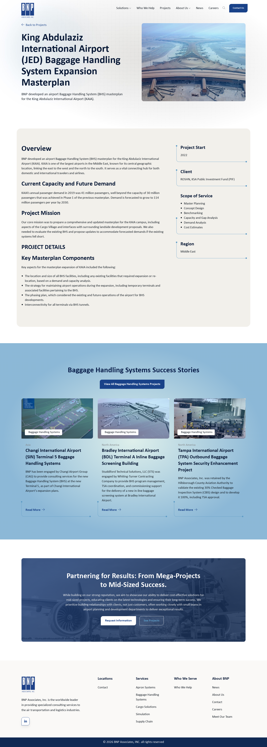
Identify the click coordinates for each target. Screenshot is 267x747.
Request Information (118, 620)
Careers (213, 8)
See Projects (151, 620)
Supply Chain (144, 721)
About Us (183, 8)
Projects (165, 8)
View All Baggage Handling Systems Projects (132, 384)
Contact (103, 687)
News (199, 8)
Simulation (143, 714)
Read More (35, 510)
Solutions (123, 8)
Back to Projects (33, 25)
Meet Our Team (222, 717)
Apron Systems (145, 687)
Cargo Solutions (146, 707)
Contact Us (238, 8)
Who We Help (145, 8)
